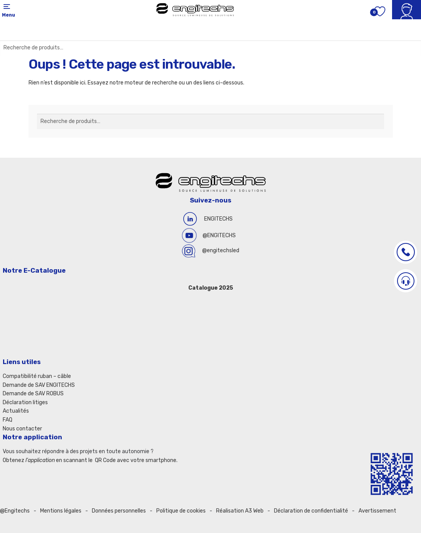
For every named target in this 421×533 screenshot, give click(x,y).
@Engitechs (15, 511)
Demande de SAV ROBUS (33, 393)
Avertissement (377, 511)
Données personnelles (119, 511)
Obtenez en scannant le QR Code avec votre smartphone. (90, 460)
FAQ (7, 420)
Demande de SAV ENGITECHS (39, 385)
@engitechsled (220, 250)
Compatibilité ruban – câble (37, 376)
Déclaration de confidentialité (311, 511)
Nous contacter (22, 428)
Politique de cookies (181, 511)
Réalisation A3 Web (240, 511)
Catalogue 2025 (210, 288)
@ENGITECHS (219, 235)
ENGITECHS (218, 219)
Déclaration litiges (25, 402)
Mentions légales (60, 511)
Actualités (16, 411)
